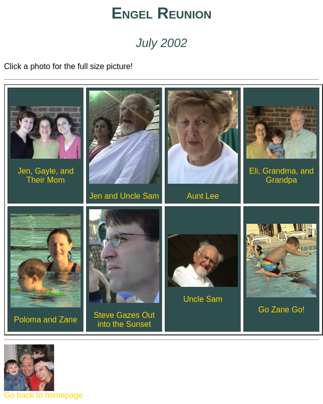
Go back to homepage (43, 391)
